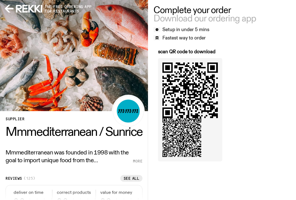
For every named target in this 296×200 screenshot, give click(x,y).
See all (131, 178)
